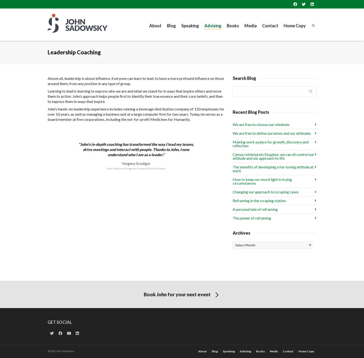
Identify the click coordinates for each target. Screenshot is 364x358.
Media (250, 25)
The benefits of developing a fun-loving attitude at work (273, 169)
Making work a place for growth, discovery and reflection (271, 144)
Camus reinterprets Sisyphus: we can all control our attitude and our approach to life (273, 156)
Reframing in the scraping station (259, 200)
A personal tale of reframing (255, 209)
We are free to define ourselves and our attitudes (272, 133)
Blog (171, 25)
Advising (212, 26)
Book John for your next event (182, 295)
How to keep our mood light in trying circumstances (262, 181)
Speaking (190, 25)
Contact (270, 25)
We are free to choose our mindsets (261, 124)
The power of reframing (252, 218)
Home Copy (295, 25)
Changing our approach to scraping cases (266, 192)
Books (233, 25)
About (155, 25)
